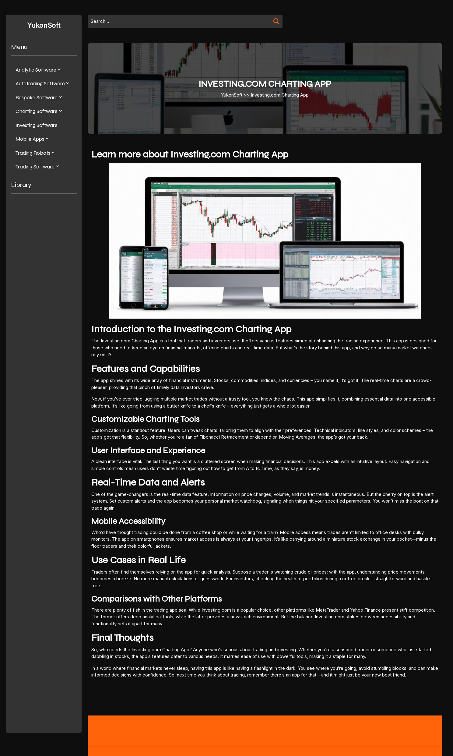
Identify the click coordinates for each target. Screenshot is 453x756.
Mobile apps (30, 139)
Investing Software (37, 125)
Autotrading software (40, 83)
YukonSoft (43, 25)
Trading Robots (33, 153)
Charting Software (37, 111)
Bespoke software (37, 97)
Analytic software (36, 70)
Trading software (35, 167)
